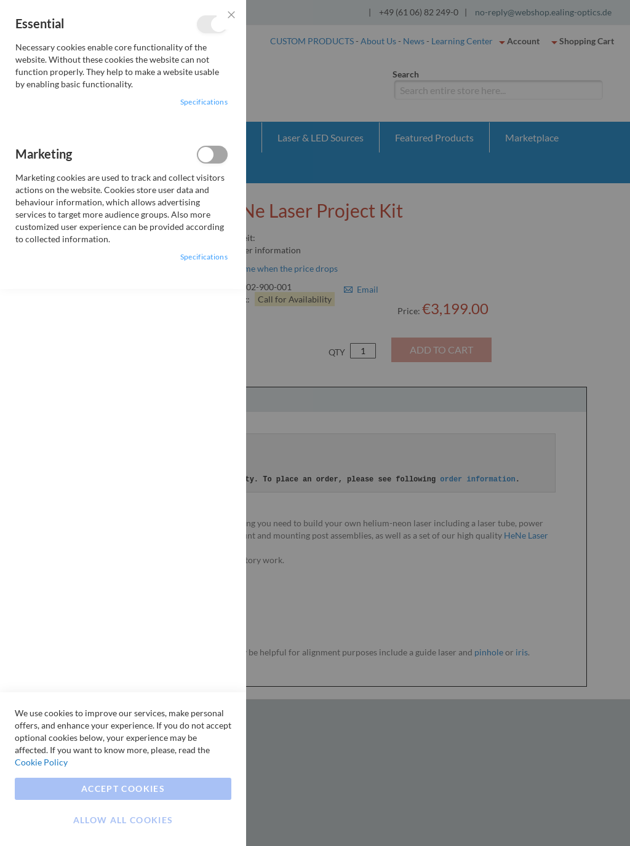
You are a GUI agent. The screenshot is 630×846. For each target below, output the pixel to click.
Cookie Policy (41, 762)
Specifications (204, 101)
